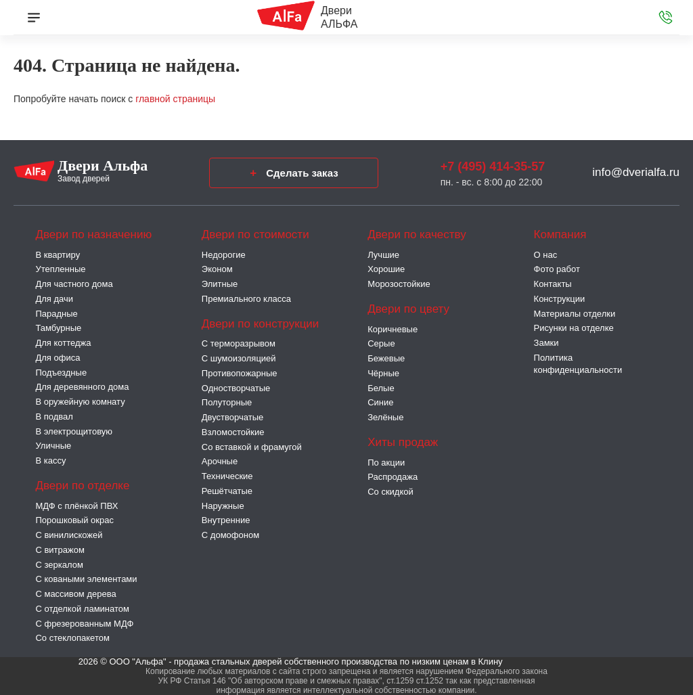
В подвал (53, 416)
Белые (381, 388)
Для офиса (57, 358)
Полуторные (227, 402)
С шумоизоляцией (239, 358)
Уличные (53, 446)
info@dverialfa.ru (635, 172)
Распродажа (392, 477)
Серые (381, 343)
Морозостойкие (398, 284)
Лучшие (383, 255)
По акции (386, 462)
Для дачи (54, 299)
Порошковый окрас (74, 520)
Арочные (220, 461)
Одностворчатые (236, 388)
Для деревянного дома (82, 387)
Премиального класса (246, 299)
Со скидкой (390, 492)
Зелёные (385, 417)
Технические (227, 476)
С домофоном (230, 535)
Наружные (223, 506)
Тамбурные (58, 328)
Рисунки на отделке (574, 328)
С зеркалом (59, 565)
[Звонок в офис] (665, 17)
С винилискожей (68, 535)
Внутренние (226, 520)
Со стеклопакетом (72, 638)
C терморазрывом (238, 343)
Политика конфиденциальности (578, 364)
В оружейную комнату (80, 402)
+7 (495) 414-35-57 (493, 166)
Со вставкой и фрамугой (252, 447)
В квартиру (57, 255)
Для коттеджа (63, 343)
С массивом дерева (75, 594)
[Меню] (33, 17)
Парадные (56, 314)
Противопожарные (239, 373)
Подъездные (61, 372)
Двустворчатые (232, 417)
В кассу (50, 460)
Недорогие (224, 255)
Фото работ (557, 269)
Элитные (220, 284)
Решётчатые (227, 491)
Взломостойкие (233, 432)
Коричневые (392, 329)
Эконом (217, 269)
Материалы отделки (575, 314)
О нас (546, 255)
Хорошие (386, 269)
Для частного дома (73, 284)
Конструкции (559, 299)
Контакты (553, 284)
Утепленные (60, 269)
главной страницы (175, 98)
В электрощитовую (73, 431)
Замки (546, 343)
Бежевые (386, 358)
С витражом (59, 550)
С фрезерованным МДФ (84, 624)
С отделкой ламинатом (82, 609)
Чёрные (383, 373)
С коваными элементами (86, 579)
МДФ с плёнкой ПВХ (76, 506)
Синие (380, 402)
